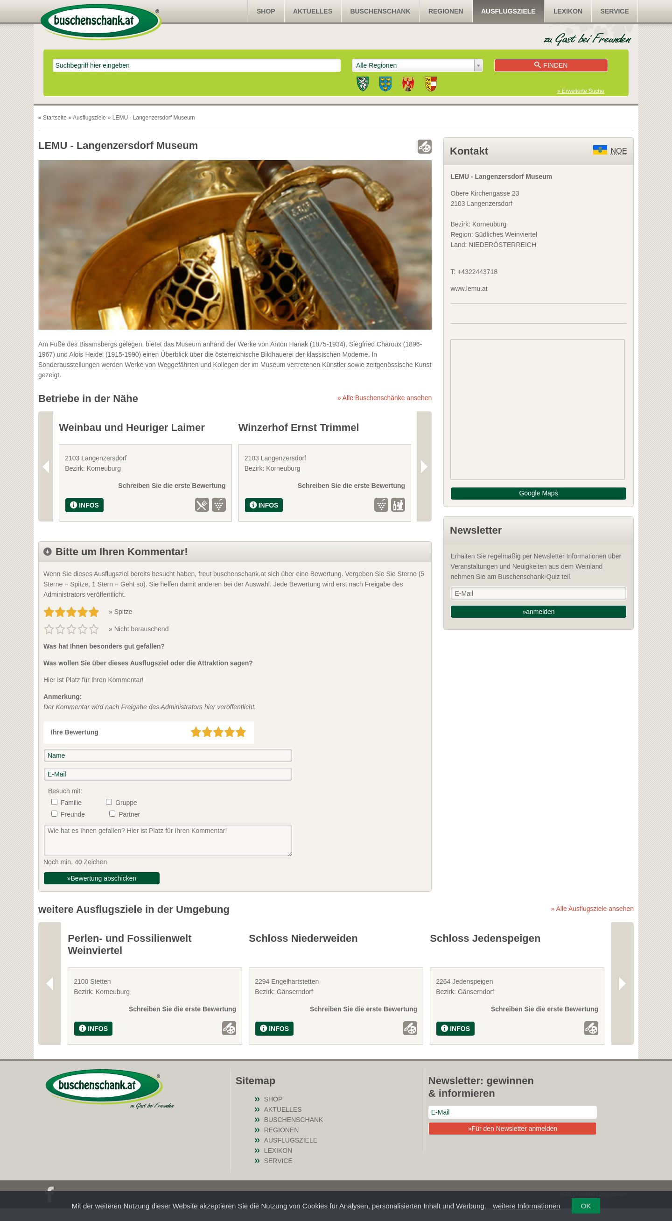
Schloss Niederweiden (303, 951)
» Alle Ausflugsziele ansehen (592, 921)
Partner (129, 827)
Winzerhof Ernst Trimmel (298, 427)
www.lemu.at (468, 288)
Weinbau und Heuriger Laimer (132, 427)
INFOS (84, 518)
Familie (71, 815)
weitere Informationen (526, 1206)
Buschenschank (380, 11)
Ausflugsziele (508, 11)
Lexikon (567, 11)
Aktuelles (312, 11)
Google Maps (538, 493)
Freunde (73, 827)
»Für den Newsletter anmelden (512, 1141)
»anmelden (538, 611)
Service (615, 11)
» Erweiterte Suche (580, 91)
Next (424, 472)
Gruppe (126, 815)
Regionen (445, 11)
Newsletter (476, 530)
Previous (45, 472)
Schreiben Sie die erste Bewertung (171, 498)
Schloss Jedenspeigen (485, 951)
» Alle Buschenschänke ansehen (384, 398)
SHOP (266, 11)
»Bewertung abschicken (102, 891)
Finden (550, 65)
